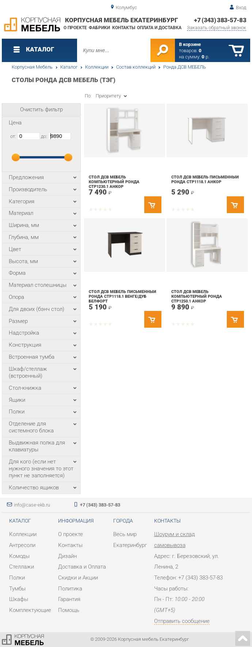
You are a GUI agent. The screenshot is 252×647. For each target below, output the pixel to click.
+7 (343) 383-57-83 (220, 20)
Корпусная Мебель (32, 67)
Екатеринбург (130, 545)
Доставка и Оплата (82, 566)
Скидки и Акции (78, 577)
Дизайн (67, 556)
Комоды (19, 556)
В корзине (190, 44)
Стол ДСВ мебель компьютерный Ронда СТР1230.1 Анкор (114, 182)
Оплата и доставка (159, 27)
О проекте (75, 27)
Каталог (68, 67)
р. (205, 56)
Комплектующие (30, 610)
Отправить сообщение (182, 621)
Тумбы (17, 588)
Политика (70, 588)
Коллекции (96, 67)
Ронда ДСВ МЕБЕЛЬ (184, 67)
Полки (17, 577)
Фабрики (99, 27)
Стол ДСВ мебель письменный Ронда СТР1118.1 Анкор (205, 179)
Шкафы (18, 599)
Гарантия (69, 599)
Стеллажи (21, 566)
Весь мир (125, 534)
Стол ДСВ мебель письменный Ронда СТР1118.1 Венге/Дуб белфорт (122, 296)
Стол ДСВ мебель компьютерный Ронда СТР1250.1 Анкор (196, 296)
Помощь (68, 610)
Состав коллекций (136, 67)
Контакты (123, 27)
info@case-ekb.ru (32, 505)
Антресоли (22, 545)
